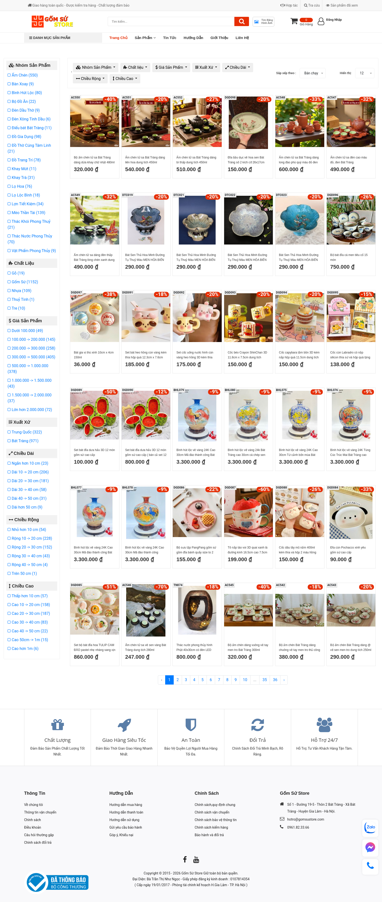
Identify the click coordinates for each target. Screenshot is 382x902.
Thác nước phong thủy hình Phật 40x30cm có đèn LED (194, 647)
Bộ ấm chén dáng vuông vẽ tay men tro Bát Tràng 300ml (248, 647)
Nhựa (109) (19, 290)
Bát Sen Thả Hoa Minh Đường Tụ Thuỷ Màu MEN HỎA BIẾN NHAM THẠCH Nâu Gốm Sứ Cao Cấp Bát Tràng (196, 257)
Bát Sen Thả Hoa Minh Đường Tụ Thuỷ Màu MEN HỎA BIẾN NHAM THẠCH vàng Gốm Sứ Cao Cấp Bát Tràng (247, 257)
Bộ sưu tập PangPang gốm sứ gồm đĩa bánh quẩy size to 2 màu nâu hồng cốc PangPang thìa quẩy (196, 550)
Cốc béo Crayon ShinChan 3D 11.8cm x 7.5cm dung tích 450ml (247, 355)
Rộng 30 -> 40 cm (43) (29, 556)
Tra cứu (312, 5)
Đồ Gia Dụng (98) (24, 136)
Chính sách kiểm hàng (211, 827)
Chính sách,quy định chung (215, 805)
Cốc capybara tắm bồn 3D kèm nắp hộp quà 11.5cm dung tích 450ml (299, 355)
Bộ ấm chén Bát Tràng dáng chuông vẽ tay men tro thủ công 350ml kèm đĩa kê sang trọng (299, 647)
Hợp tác (289, 5)
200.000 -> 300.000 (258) (31, 348)
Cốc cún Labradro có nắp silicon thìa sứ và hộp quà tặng (350, 355)
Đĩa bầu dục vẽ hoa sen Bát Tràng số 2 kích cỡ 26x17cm (246, 160)
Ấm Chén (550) (23, 75)
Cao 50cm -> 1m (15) (28, 639)
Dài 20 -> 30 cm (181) (28, 481)
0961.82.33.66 (298, 827)
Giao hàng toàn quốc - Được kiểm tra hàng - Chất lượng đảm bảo (78, 5)
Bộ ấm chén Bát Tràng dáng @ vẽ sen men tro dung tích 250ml (350, 647)
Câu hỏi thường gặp (39, 835)
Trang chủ (118, 38)
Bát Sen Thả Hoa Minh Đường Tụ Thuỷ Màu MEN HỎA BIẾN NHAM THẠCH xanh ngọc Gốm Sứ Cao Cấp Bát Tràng (299, 257)
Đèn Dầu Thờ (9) (24, 110)
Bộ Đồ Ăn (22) (22, 101)
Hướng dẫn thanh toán (126, 812)
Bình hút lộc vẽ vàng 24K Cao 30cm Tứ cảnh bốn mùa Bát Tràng (298, 452)
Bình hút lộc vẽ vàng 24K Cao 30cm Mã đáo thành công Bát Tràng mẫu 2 (195, 452)
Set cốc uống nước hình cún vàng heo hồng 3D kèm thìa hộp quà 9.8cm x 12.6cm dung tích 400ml (196, 355)
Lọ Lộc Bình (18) (24, 195)
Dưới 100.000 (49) (25, 330)
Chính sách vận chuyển (212, 812)
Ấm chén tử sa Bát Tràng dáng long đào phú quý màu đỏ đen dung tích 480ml (299, 160)
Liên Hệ (242, 38)
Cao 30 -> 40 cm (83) (28, 622)
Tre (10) (16, 308)
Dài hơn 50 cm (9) (25, 507)
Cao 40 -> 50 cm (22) (28, 631)
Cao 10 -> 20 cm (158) (29, 604)
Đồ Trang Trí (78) (24, 160)
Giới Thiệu (219, 38)
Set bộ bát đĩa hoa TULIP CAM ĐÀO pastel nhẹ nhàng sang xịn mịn (94, 647)
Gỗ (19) (16, 273)
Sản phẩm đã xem (342, 5)
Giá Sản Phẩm (169, 67)
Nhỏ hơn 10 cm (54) (27, 529)
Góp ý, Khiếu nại (121, 835)
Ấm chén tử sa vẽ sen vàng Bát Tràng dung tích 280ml (145, 647)
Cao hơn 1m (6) (23, 648)
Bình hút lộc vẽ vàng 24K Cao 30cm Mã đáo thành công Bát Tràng (93, 550)
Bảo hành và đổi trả (209, 835)
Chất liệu (134, 67)
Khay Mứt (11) (22, 169)
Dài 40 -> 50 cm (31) (27, 498)
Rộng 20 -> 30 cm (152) (30, 547)
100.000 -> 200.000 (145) (31, 339)
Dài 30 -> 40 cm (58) (27, 489)
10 (245, 679)
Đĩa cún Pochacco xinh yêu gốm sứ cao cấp (348, 550)
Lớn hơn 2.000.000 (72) (30, 409)
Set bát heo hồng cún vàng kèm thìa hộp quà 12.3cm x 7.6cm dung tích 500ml (146, 355)
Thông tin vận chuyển (40, 812)
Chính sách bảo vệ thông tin (216, 820)
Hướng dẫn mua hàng (125, 805)
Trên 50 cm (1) (22, 573)
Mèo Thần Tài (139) (26, 212)
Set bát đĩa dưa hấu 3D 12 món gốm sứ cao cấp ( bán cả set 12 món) (146, 452)
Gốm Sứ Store (192, 873)
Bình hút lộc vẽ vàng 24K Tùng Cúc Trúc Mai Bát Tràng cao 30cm (350, 452)
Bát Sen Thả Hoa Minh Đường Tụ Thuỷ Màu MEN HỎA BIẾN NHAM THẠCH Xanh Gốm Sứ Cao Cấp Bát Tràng (145, 257)
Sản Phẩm (145, 38)
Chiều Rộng (89, 78)
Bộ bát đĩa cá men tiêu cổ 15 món (349, 257)
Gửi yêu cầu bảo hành (125, 827)
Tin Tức (169, 38)
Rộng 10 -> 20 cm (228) (30, 538)
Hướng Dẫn (193, 38)
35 (264, 679)
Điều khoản (32, 827)
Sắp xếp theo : (286, 73)
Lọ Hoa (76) (20, 186)
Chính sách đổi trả (37, 842)
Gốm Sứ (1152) (23, 282)
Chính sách (32, 820)
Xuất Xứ (204, 67)
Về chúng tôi (33, 805)
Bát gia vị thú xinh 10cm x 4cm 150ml (94, 355)
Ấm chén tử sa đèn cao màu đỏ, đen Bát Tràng (348, 160)
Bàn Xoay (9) (21, 84)
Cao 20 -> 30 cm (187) (29, 613)
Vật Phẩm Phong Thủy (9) (32, 250)
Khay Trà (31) (21, 177)
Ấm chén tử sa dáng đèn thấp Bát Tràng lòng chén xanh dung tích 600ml (94, 257)
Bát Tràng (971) (23, 441)
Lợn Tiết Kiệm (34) (26, 204)
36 (275, 679)
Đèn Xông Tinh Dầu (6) (29, 119)
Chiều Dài (236, 67)
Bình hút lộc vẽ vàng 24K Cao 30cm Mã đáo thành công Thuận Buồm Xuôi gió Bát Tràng (144, 550)
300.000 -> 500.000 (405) (31, 357)
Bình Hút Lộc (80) (25, 92)
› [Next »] (284, 679)
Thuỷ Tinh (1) (21, 299)
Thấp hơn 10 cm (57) (28, 596)
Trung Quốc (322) (25, 432)
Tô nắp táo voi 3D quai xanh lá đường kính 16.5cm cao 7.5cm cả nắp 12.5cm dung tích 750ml (248, 550)
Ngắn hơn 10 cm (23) (28, 463)
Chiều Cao (123, 78)
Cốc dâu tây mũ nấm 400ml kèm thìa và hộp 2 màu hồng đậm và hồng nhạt (297, 550)
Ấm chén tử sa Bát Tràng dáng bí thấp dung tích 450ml (196, 160)
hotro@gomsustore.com (305, 819)
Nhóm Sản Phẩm (94, 67)
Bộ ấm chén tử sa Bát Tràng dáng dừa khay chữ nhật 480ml (94, 160)
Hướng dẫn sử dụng (124, 820)
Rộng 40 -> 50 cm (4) (28, 564)
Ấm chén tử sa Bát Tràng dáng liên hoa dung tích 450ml (145, 160)
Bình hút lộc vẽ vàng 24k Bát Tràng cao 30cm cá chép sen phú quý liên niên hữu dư (246, 452)
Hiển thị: (346, 73)
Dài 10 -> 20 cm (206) (28, 472)
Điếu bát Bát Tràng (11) (30, 128)
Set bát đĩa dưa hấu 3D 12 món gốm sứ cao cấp (94, 452)
